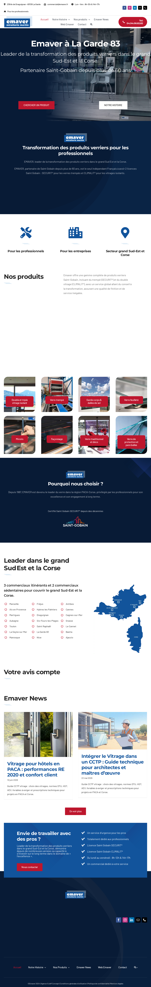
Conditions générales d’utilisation (73, 983)
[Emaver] (75, 891)
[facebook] (124, 8)
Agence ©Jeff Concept (50, 983)
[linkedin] (135, 8)
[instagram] (130, 8)
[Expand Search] (137, 967)
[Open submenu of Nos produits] (68, 967)
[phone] (145, 8)
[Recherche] (91, 24)
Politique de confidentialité (98, 983)
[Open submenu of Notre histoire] (44, 967)
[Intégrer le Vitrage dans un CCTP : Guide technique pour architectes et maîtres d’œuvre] (112, 730)
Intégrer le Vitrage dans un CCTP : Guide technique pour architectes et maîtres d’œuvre (112, 764)
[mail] (140, 8)
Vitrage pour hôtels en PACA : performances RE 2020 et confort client (35, 769)
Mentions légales (116, 983)
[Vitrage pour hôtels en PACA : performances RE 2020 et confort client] (38, 734)
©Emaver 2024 (34, 983)
